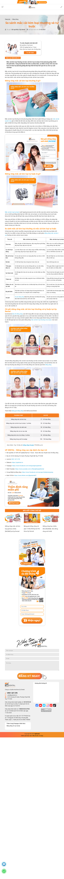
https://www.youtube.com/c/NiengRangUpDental (29, 469)
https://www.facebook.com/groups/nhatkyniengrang (37, 472)
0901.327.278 (15, 459)
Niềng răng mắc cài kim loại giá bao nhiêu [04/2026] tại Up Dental (12, 528)
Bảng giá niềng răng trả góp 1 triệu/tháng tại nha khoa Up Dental (32, 528)
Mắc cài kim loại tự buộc (12, 212)
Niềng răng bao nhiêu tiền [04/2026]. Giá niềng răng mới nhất (50, 528)
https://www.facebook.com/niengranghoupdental (26, 465)
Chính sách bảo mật (26, 735)
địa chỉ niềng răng (17, 314)
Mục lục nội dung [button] (12, 58)
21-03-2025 (42, 29)
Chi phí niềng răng (20, 297)
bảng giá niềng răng (17, 411)
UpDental (37, 733)
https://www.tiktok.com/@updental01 (25, 475)
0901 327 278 (12, 693)
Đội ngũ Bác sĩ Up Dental (18, 29)
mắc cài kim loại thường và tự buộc (41, 320)
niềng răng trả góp (28, 445)
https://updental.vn (17, 462)
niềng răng (48, 364)
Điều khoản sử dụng (37, 735)
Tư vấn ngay (30, 52)
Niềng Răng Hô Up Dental (13, 726)
